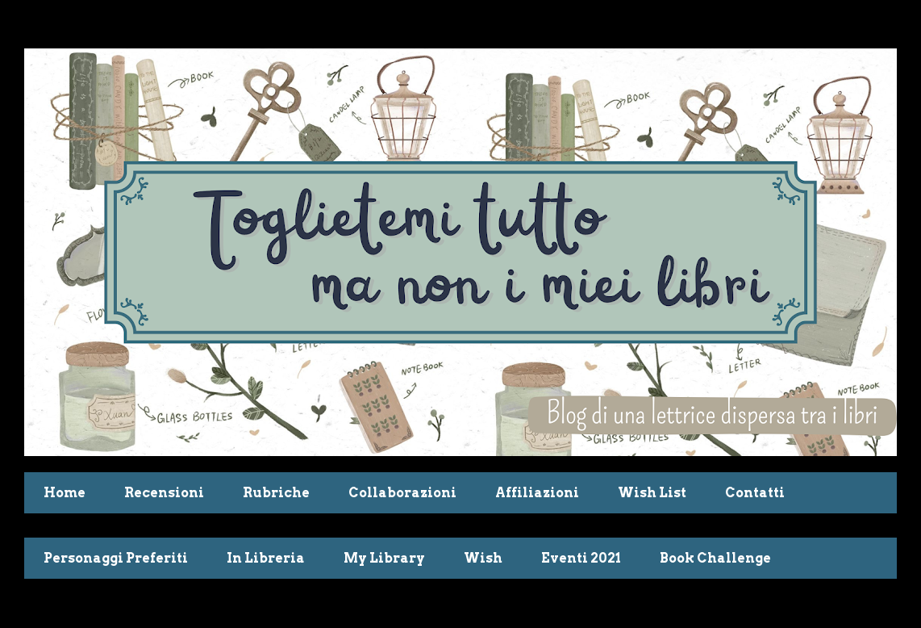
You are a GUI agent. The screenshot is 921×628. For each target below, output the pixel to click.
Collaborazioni (402, 492)
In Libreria (266, 558)
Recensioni (164, 492)
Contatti (755, 492)
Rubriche (276, 492)
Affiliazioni (537, 492)
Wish (483, 558)
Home (64, 492)
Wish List (652, 492)
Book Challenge (715, 558)
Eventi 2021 (581, 558)
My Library (384, 558)
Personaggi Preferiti (116, 558)
